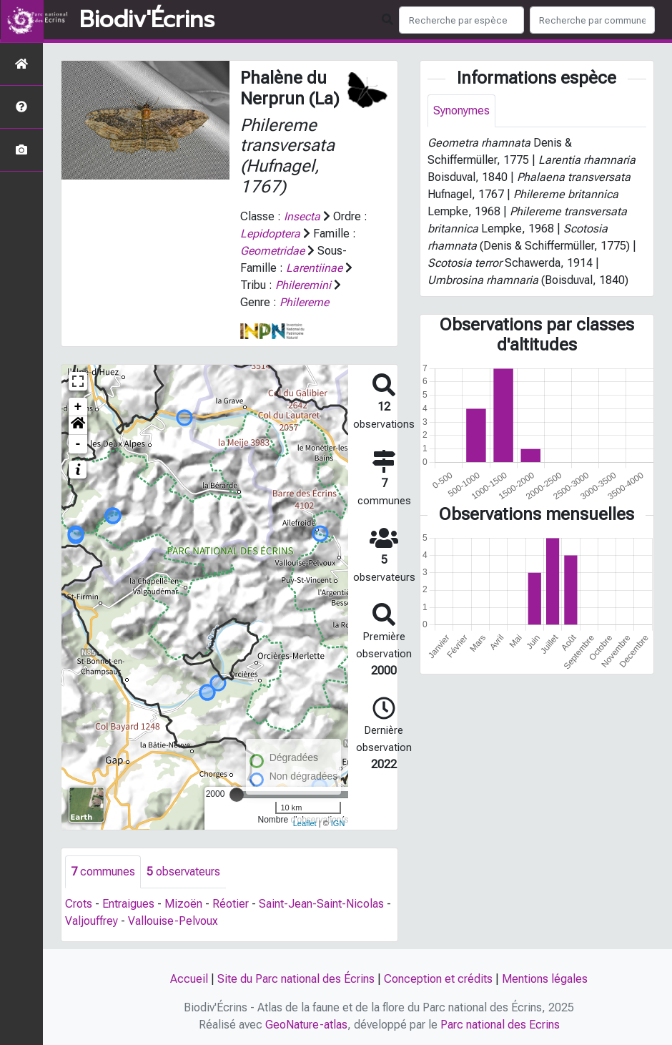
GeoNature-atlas (306, 1024)
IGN (338, 823)
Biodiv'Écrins (146, 20)
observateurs (183, 871)
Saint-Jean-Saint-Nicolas (321, 904)
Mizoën (183, 904)
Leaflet (305, 823)
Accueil (189, 979)
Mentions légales (545, 979)
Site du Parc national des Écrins (296, 979)
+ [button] (78, 407)
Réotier (230, 904)
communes (103, 871)
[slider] (236, 795)
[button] (78, 425)
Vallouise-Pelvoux (173, 921)
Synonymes (461, 110)
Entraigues (128, 904)
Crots (78, 904)
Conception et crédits (438, 979)
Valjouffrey (91, 921)
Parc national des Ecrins (500, 1024)
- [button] (78, 444)
